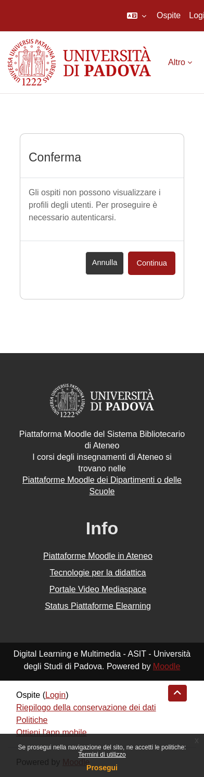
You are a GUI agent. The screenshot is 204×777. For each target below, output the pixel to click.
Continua (151, 263)
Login (55, 695)
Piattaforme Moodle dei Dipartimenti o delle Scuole (102, 485)
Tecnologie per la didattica (97, 572)
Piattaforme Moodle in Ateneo (97, 556)
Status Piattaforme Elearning (98, 605)
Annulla (105, 262)
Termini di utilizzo (101, 754)
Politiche (31, 720)
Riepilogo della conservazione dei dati (86, 707)
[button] (136, 15)
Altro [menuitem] (176, 62)
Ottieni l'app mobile (51, 732)
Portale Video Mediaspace (98, 589)
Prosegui (102, 767)
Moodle (166, 666)
